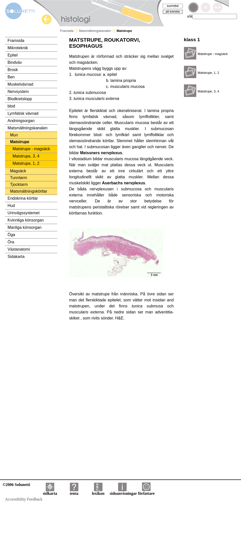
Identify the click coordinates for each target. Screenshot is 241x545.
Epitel (13, 55)
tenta (74, 492)
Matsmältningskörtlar (28, 191)
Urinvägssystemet (23, 213)
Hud (11, 205)
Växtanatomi (19, 249)
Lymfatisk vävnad (23, 113)
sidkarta (50, 492)
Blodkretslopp (20, 99)
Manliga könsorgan (24, 227)
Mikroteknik (18, 48)
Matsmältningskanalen (97, 31)
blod (11, 106)
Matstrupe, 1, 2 (26, 163)
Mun (14, 135)
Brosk (13, 70)
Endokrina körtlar (23, 198)
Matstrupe (19, 142)
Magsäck (18, 171)
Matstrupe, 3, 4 (26, 156)
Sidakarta (16, 256)
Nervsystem (18, 91)
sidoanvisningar (123, 492)
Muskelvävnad (20, 84)
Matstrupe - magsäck (31, 149)
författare (146, 492)
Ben (11, 77)
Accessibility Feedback (23, 499)
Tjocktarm (19, 184)
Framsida (69, 31)
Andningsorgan (21, 121)
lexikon (98, 492)
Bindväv (15, 62)
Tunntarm (18, 178)
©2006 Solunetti (16, 484)
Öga (11, 235)
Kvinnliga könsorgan (26, 220)
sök (189, 16)
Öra (11, 242)
